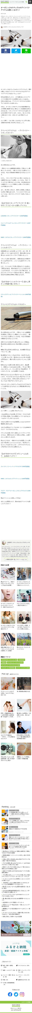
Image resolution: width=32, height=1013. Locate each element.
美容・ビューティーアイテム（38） (24, 971)
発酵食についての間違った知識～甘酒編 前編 (23, 757)
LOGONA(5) (21, 659)
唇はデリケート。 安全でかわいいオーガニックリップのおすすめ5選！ (7, 583)
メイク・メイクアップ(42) (23, 667)
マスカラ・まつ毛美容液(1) (8, 667)
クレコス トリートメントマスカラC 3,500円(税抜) (15, 466)
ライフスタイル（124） (24, 965)
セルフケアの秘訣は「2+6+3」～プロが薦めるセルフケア (8, 736)
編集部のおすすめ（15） (24, 979)
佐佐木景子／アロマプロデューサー (16, 832)
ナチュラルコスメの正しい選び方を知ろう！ (23, 604)
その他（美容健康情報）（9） (9, 983)
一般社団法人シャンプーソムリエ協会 (17, 815)
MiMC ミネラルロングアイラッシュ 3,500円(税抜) (15, 478)
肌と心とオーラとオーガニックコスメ (23, 648)
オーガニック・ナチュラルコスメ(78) (10, 665)
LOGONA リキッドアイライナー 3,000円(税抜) (14, 216)
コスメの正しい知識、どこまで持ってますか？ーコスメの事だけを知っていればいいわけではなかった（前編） (23, 627)
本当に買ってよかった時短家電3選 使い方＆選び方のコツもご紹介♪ (8, 758)
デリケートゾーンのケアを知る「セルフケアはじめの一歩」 (7, 693)
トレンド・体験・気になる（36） (9, 975)
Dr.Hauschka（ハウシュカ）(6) (9, 659)
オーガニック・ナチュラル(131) (15, 662)
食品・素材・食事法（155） (8, 966)
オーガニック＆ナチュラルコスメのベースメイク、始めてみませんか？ (7, 605)
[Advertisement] (16, 71)
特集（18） (6, 979)
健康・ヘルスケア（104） (9, 970)
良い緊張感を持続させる (23, 691)
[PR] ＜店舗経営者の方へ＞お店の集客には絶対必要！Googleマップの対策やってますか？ (7, 715)
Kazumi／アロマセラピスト (15, 823)
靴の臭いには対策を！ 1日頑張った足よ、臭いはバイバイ (24, 715)
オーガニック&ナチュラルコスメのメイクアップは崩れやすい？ (8, 627)
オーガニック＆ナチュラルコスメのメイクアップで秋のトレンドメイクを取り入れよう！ (23, 583)
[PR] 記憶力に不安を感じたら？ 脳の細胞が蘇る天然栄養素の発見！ (23, 736)
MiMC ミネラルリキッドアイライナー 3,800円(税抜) (16, 237)
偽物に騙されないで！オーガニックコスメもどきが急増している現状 (7, 649)
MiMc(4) (4, 662)
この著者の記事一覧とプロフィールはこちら (16, 559)
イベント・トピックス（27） (23, 975)
